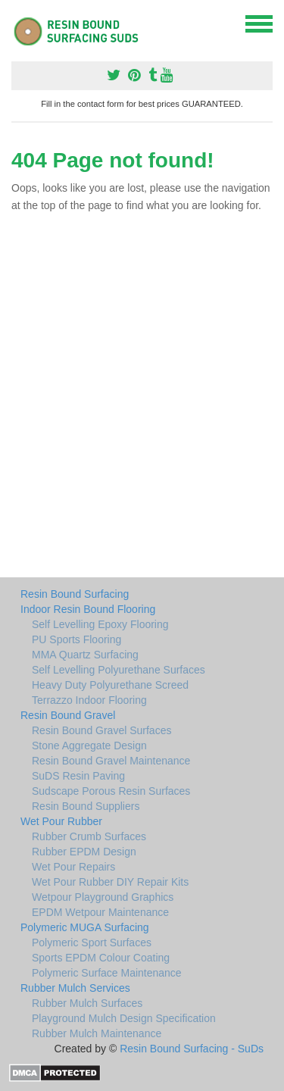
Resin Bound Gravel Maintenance (111, 761)
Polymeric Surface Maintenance (107, 973)
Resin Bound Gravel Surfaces (101, 730)
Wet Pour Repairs (73, 867)
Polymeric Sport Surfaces (91, 942)
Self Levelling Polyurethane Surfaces (118, 670)
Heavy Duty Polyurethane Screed (110, 685)
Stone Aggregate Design (89, 745)
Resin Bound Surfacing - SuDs (192, 1049)
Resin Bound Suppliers (85, 806)
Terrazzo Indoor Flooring (89, 700)
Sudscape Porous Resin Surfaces (111, 791)
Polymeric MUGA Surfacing (84, 927)
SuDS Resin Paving (78, 776)
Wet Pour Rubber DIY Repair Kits (110, 882)
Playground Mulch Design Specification (124, 1018)
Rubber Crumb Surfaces (89, 836)
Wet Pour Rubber (61, 821)
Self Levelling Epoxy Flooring (100, 624)
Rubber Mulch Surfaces (87, 1003)
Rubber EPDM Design (84, 852)
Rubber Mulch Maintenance (96, 1033)
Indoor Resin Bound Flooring (87, 609)
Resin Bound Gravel (67, 715)
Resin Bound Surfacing (74, 594)
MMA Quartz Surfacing (85, 655)
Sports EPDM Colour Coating (101, 958)
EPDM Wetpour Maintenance (100, 912)
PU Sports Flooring (76, 639)
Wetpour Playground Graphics (102, 897)
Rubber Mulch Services (75, 988)
